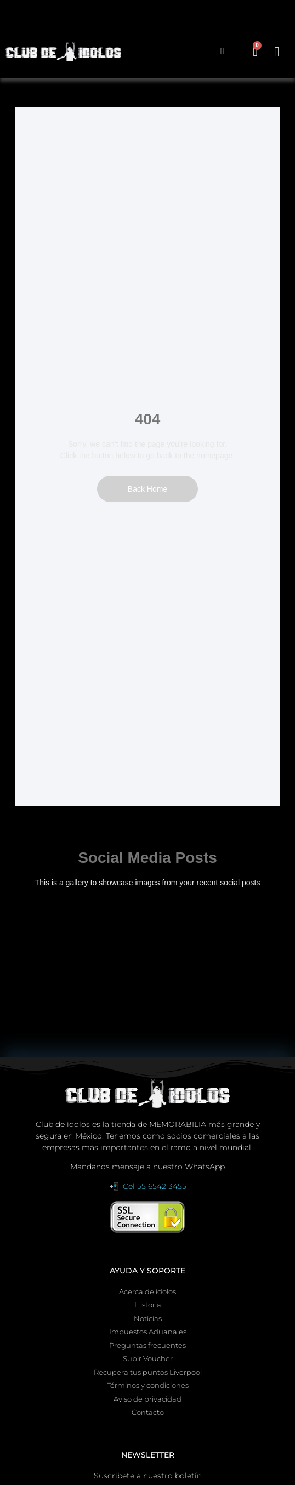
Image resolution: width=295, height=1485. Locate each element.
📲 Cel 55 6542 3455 (147, 1186)
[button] (277, 51)
